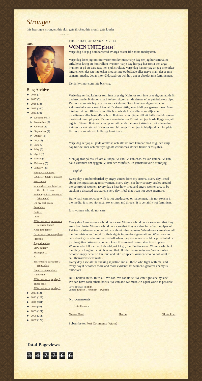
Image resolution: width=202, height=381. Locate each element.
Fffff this (38, 238)
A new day (39, 274)
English (81, 289)
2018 (34, 94)
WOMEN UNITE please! (47, 176)
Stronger (39, 22)
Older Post (168, 314)
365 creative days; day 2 (46, 279)
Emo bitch (39, 207)
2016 (34, 103)
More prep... (40, 252)
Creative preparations (45, 269)
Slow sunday (40, 247)
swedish (104, 289)
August (38, 135)
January (39, 167)
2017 (34, 99)
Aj (34, 256)
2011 (34, 301)
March (38, 158)
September (40, 131)
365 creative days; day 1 (46, 288)
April (37, 153)
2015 (34, 108)
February (39, 163)
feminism (92, 289)
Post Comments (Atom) (102, 323)
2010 (34, 306)
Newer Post (76, 314)
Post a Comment (82, 306)
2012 (34, 297)
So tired (37, 211)
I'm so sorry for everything (48, 234)
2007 (34, 320)
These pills (39, 283)
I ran (36, 216)
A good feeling (41, 243)
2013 (34, 292)
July (36, 140)
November (40, 121)
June (37, 144)
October (39, 126)
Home (123, 314)
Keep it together (42, 229)
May (37, 149)
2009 (34, 311)
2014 (34, 112)
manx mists (39, 181)
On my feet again (43, 202)
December (40, 117)
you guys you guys (43, 172)
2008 (34, 315)
